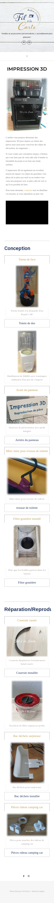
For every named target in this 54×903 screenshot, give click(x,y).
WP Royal (26, 891)
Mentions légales (38, 891)
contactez (28, 190)
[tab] (27, 259)
